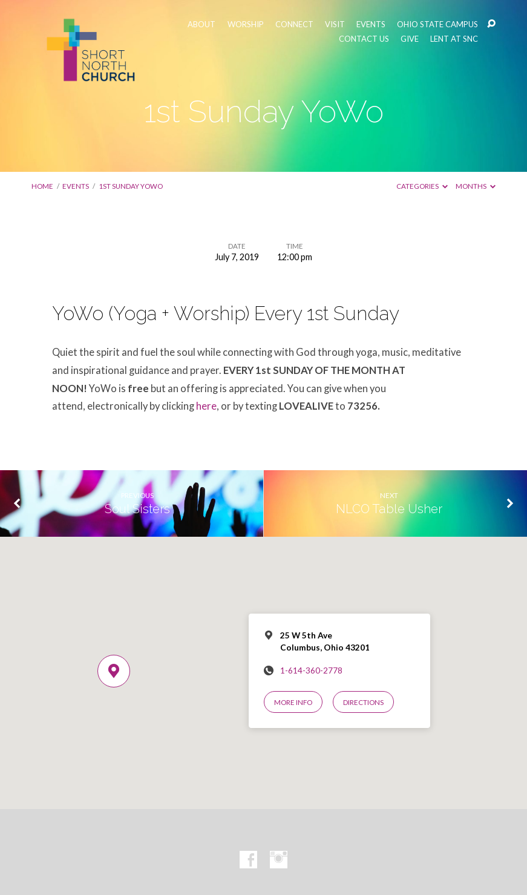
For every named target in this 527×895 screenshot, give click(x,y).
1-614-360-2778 (311, 670)
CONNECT (294, 24)
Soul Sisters (137, 509)
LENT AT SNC (454, 39)
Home (42, 186)
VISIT (335, 24)
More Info (293, 702)
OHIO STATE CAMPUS (437, 24)
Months (476, 186)
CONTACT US (364, 39)
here (206, 406)
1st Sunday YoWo (131, 186)
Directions (363, 702)
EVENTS (370, 24)
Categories (422, 186)
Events (75, 186)
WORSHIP (245, 24)
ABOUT (201, 24)
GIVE (410, 39)
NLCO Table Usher (389, 509)
